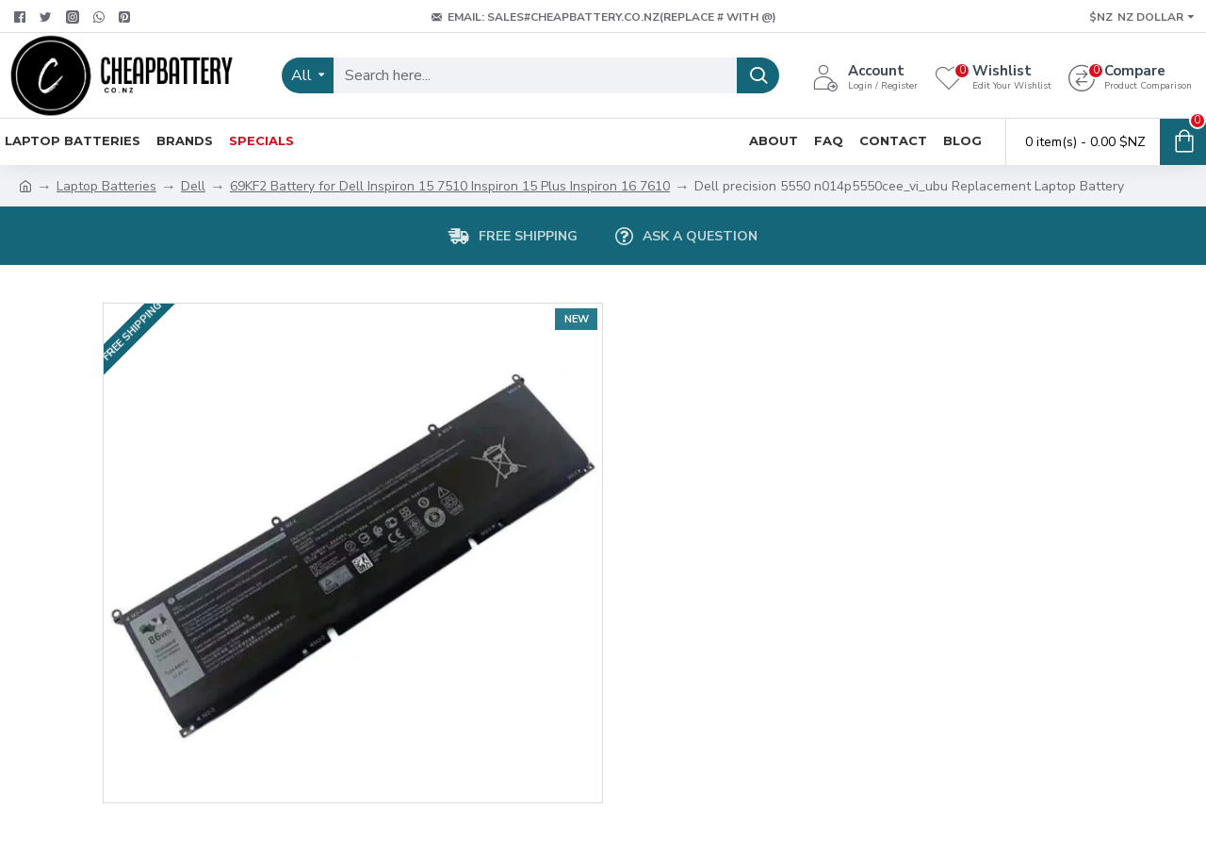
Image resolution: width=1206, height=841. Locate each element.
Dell (193, 186)
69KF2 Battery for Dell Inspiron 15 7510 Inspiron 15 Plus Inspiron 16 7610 (450, 186)
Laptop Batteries (106, 186)
